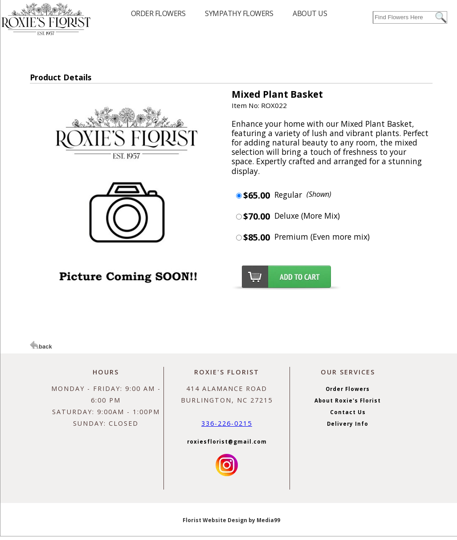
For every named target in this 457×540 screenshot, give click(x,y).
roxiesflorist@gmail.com (227, 441)
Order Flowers (348, 389)
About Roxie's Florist (347, 400)
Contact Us (348, 412)
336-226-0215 (226, 423)
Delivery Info (347, 423)
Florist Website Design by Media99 (231, 520)
